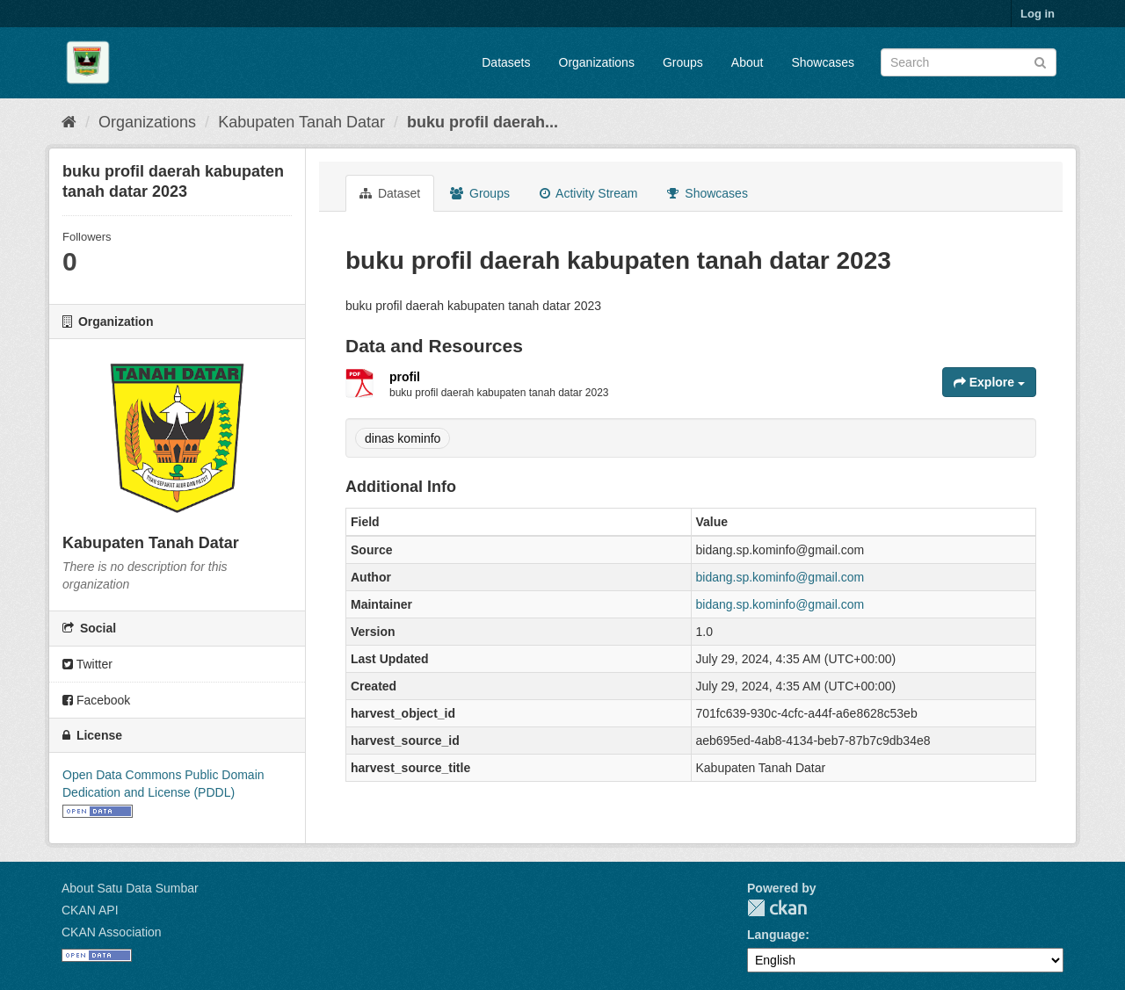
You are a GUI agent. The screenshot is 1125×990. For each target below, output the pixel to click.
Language (776, 935)
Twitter (87, 664)
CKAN (777, 908)
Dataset (389, 193)
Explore (989, 382)
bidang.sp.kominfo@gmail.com (780, 577)
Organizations (597, 62)
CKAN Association (112, 932)
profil (404, 377)
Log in (1037, 13)
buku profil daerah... (482, 122)
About (747, 62)
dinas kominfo (402, 438)
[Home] (69, 122)
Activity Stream (588, 193)
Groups (683, 62)
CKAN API (90, 910)
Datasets (506, 62)
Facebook (96, 700)
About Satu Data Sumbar (130, 888)
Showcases (822, 62)
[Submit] (1040, 61)
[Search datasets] (968, 62)
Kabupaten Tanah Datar (301, 122)
